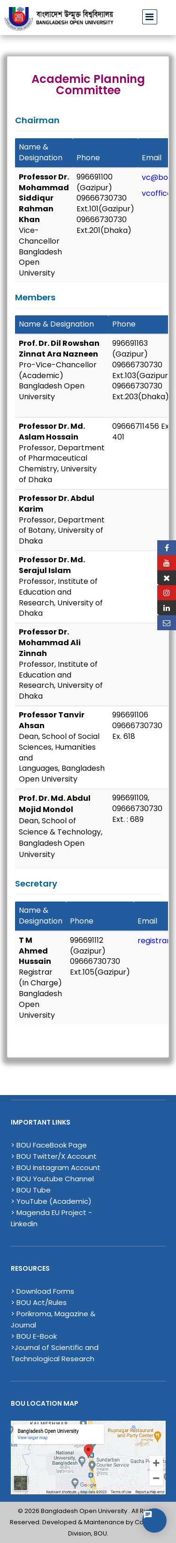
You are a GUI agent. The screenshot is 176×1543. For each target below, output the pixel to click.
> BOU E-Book (34, 1336)
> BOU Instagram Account (55, 1167)
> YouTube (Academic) (51, 1201)
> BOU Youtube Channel (52, 1179)
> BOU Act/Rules (39, 1302)
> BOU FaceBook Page (49, 1145)
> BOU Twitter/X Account (54, 1156)
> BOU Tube (31, 1190)
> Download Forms (42, 1291)
